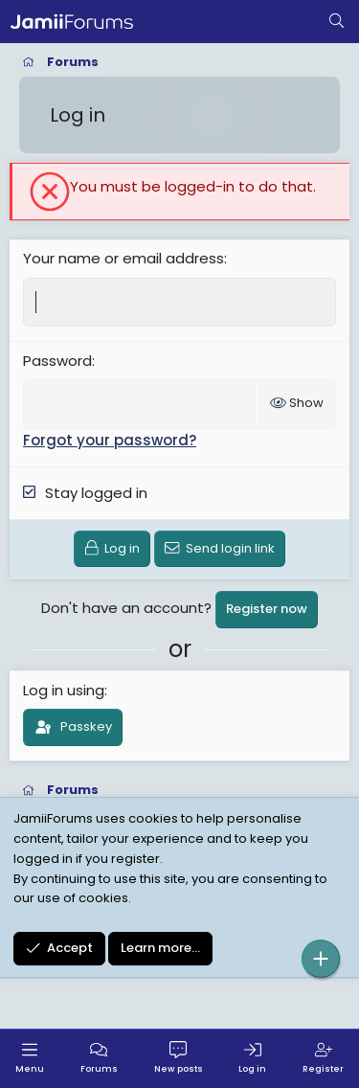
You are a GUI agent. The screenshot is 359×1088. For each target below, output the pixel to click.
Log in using (63, 690)
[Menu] (30, 1059)
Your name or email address (123, 258)
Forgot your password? (109, 440)
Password (57, 361)
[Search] (336, 22)
